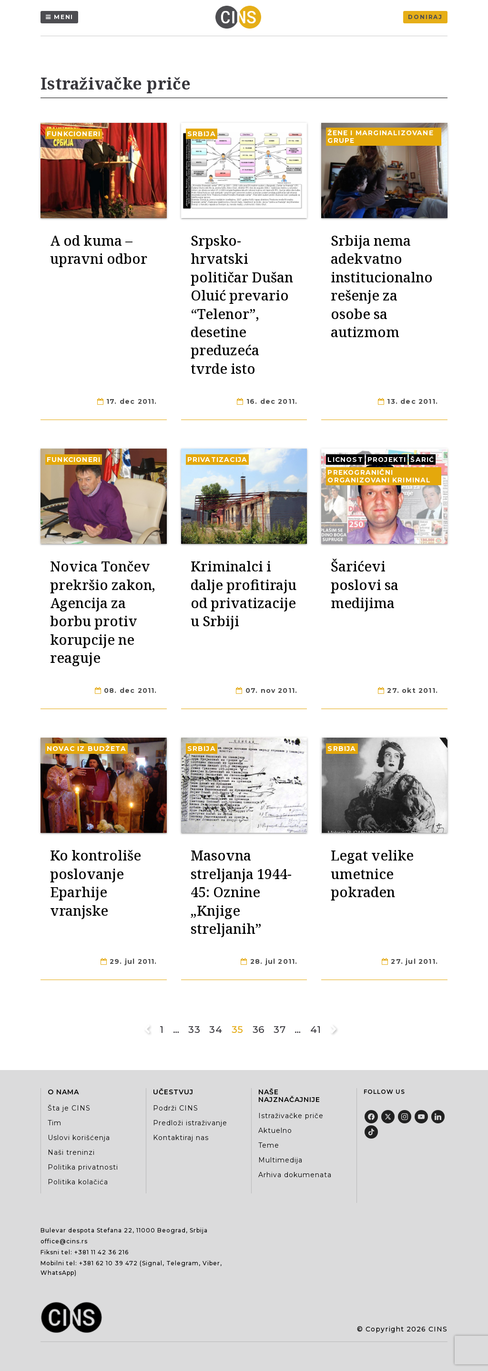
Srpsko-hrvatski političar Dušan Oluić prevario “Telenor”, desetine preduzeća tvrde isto (242, 304)
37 (279, 1029)
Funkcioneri (74, 134)
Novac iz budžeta (86, 748)
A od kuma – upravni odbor (98, 249)
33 (194, 1029)
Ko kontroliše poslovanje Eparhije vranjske (95, 882)
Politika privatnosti (83, 1167)
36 (258, 1029)
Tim (54, 1123)
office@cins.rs (64, 1241)
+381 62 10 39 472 (108, 1263)
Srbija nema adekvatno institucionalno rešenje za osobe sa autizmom (382, 286)
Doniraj (425, 16)
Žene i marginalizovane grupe (380, 136)
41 (315, 1029)
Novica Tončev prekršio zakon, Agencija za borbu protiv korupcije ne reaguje (102, 612)
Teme (268, 1145)
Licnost (345, 459)
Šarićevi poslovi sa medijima (364, 584)
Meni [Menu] (63, 16)
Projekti (387, 459)
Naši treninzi (71, 1152)
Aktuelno (275, 1130)
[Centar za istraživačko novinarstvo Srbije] (240, 17)
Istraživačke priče (291, 1115)
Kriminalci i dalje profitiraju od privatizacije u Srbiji (243, 593)
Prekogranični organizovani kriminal (379, 476)
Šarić (422, 459)
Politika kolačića (78, 1182)
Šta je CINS (69, 1108)
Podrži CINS (175, 1108)
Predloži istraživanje (190, 1123)
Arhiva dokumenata (295, 1175)
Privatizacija (217, 459)
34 (215, 1029)
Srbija (201, 134)
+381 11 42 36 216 (101, 1252)
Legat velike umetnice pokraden (372, 873)
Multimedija (280, 1160)
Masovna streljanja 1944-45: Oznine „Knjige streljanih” (241, 892)
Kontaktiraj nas (181, 1137)
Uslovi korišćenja (79, 1137)
